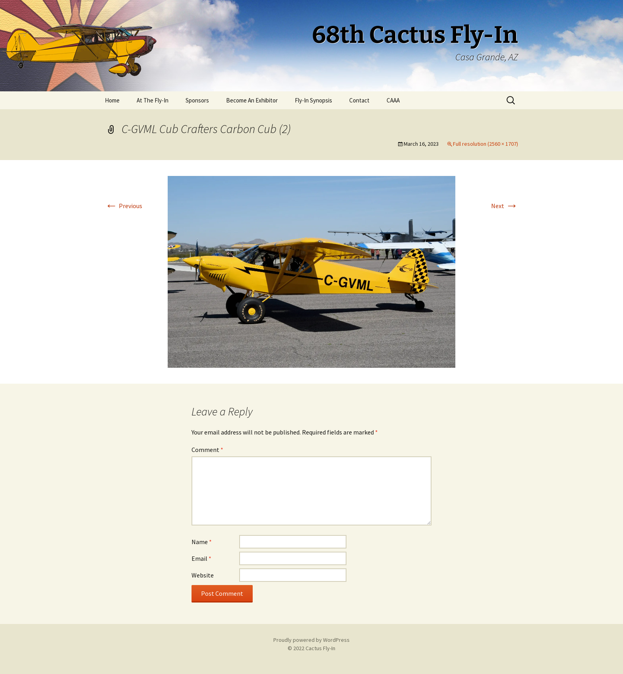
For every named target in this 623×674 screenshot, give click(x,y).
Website (203, 575)
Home (112, 100)
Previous (123, 206)
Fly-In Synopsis (313, 100)
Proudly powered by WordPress (311, 639)
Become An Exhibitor (252, 100)
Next (504, 206)
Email (201, 558)
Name (202, 542)
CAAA (393, 100)
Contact (359, 100)
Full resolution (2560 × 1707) (485, 143)
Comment (207, 450)
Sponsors (197, 100)
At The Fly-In (152, 100)
